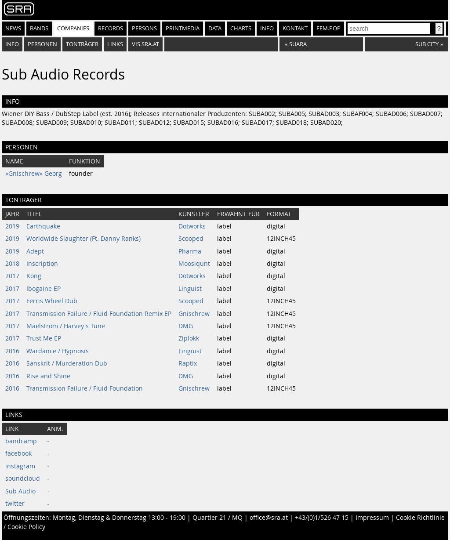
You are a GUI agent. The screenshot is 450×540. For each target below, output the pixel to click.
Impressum (372, 518)
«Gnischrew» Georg (33, 174)
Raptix (187, 363)
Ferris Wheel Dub (51, 301)
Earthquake (43, 226)
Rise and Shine (48, 376)
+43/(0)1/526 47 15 (321, 518)
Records (110, 28)
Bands (39, 28)
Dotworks (192, 226)
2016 (12, 351)
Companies (73, 28)
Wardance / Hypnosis (57, 351)
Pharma (189, 251)
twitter (15, 503)
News (13, 28)
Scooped (190, 239)
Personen (42, 44)
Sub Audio (20, 491)
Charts (240, 28)
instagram (20, 466)
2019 (12, 226)
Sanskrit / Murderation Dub (66, 363)
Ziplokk (188, 338)
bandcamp (21, 441)
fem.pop (328, 28)
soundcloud (22, 478)
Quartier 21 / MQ (217, 518)
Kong (33, 276)
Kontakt (295, 28)
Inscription (42, 264)
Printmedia (183, 28)
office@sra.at (269, 518)
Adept (35, 251)
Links (115, 44)
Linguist (190, 289)
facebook (18, 453)
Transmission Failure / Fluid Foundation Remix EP (98, 314)
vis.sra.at (145, 44)
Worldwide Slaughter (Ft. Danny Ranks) (83, 239)
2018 (12, 264)
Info (267, 28)
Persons (144, 28)
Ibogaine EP (43, 289)
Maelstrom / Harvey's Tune (65, 326)
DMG (185, 326)
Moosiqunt (194, 264)
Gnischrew (194, 314)
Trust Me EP (43, 338)
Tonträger (82, 44)
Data (214, 28)
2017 (12, 276)
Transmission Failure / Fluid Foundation (84, 388)
